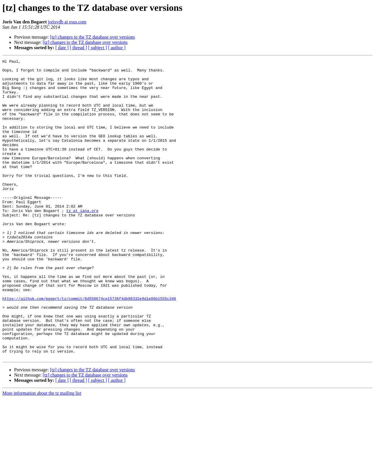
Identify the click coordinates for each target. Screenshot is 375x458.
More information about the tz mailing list (41, 452)
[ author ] (117, 47)
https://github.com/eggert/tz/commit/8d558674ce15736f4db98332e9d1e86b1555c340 (89, 346)
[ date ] (62, 47)
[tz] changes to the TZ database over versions (92, 37)
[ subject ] (97, 47)
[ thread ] (78, 47)
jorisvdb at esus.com (67, 21)
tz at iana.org (82, 241)
